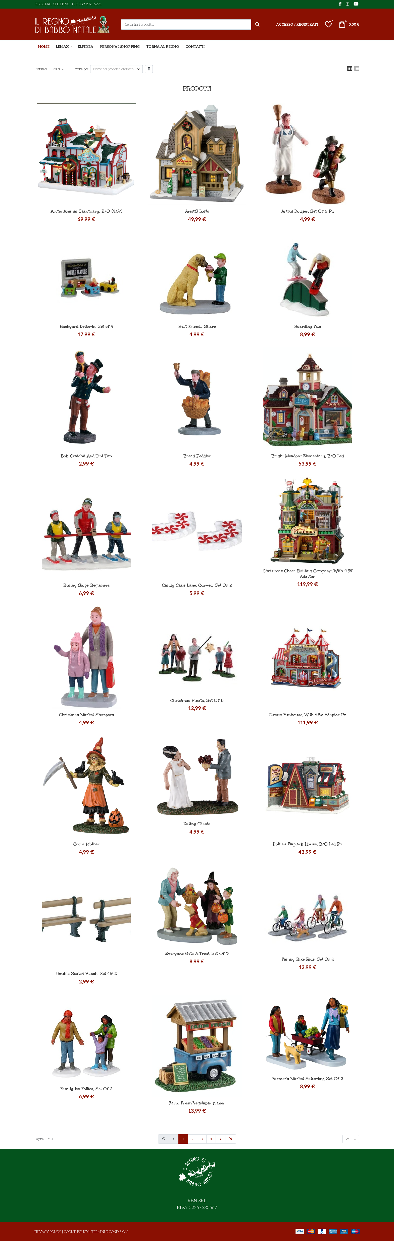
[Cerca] (257, 24)
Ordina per (80, 69)
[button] (328, 24)
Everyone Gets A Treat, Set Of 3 (197, 953)
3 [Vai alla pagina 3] (202, 1139)
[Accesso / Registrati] (297, 24)
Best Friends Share (197, 326)
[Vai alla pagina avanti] (220, 1139)
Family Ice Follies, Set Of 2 (86, 1088)
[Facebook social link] (340, 4)
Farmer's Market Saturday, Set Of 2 (307, 1078)
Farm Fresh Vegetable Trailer (197, 1103)
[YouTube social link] (356, 4)
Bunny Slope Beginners (86, 585)
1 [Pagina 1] (183, 1139)
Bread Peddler (197, 456)
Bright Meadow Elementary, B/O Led (307, 456)
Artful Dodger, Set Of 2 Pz (307, 211)
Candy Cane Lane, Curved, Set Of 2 (197, 585)
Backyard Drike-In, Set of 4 (86, 326)
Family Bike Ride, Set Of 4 (308, 959)
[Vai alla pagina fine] (230, 1139)
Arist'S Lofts (197, 211)
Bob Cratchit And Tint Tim (86, 456)
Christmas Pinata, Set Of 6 (197, 700)
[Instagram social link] (347, 4)
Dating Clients (197, 823)
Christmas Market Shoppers (86, 714)
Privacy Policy (47, 1232)
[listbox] (116, 69)
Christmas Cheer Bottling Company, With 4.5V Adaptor (307, 573)
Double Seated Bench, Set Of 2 (86, 973)
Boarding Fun (307, 326)
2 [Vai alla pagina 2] (192, 1139)
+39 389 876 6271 (86, 4)
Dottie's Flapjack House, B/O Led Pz (307, 844)
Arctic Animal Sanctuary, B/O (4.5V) (86, 211)
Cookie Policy (76, 1232)
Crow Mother (86, 844)
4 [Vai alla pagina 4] (211, 1139)
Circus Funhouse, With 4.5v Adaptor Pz (307, 714)
